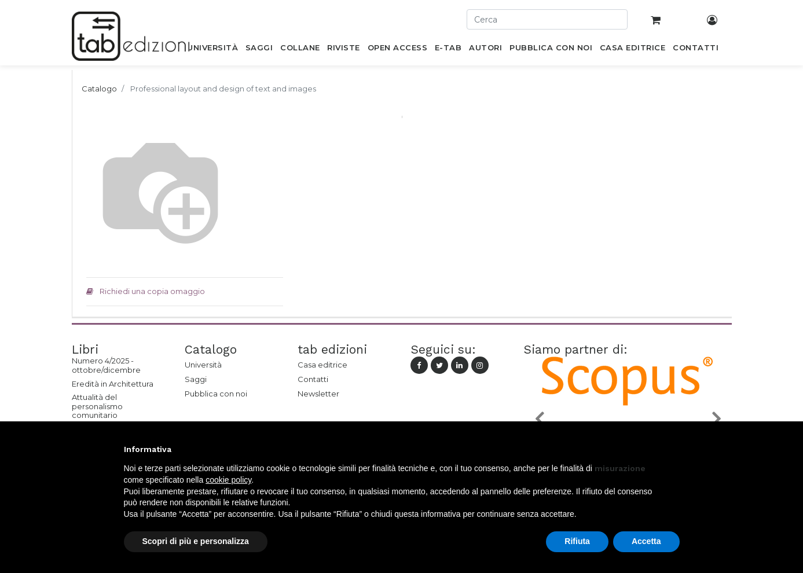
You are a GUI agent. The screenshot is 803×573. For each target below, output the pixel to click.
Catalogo (99, 88)
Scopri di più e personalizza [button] (195, 541)
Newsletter (318, 393)
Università (203, 364)
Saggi (196, 379)
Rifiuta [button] (577, 541)
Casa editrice (322, 364)
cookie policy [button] (228, 479)
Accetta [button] (646, 541)
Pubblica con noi (216, 393)
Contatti (313, 379)
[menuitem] (213, 50)
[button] (539, 418)
